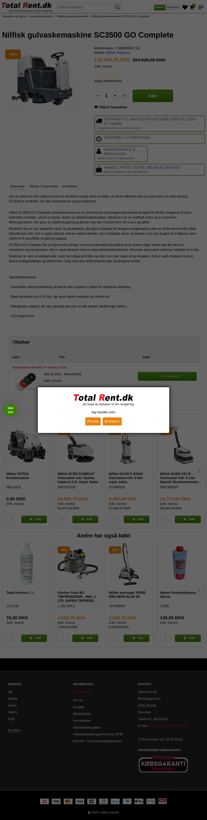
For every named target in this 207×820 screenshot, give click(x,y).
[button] (10, 410)
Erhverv (112, 421)
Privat (93, 421)
